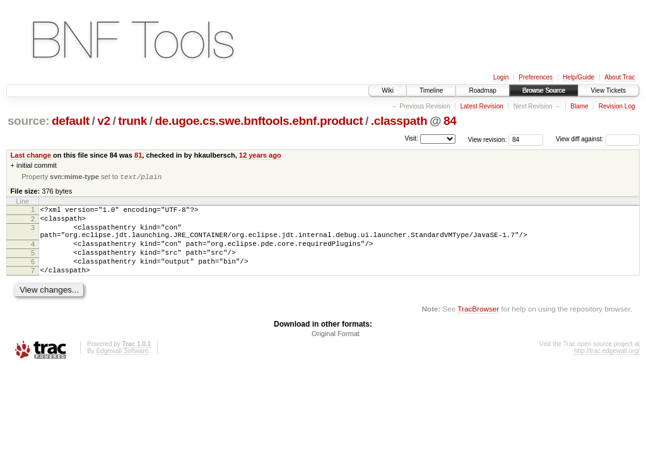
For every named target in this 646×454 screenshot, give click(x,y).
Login (500, 77)
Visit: (411, 138)
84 (449, 120)
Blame (579, 106)
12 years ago (260, 155)
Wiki (388, 90)
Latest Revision (481, 106)
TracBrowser (478, 325)
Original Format (336, 350)
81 (138, 155)
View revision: (487, 139)
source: (28, 120)
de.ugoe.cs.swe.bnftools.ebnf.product (259, 120)
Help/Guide (578, 77)
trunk (132, 120)
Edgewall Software (122, 367)
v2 (103, 120)
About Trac (619, 77)
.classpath (399, 120)
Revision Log (617, 106)
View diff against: (598, 139)
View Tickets (608, 90)
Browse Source (543, 90)
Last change (31, 155)
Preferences (536, 77)
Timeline (431, 90)
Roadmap (482, 90)
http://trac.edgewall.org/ (607, 367)
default (71, 120)
